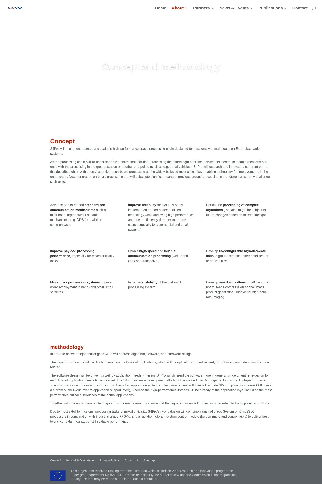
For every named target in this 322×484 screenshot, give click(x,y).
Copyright (131, 460)
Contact (300, 8)
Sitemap (149, 460)
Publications (270, 8)
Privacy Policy (109, 460)
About (178, 8)
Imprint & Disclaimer (80, 460)
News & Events (234, 8)
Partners (201, 8)
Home (160, 8)
